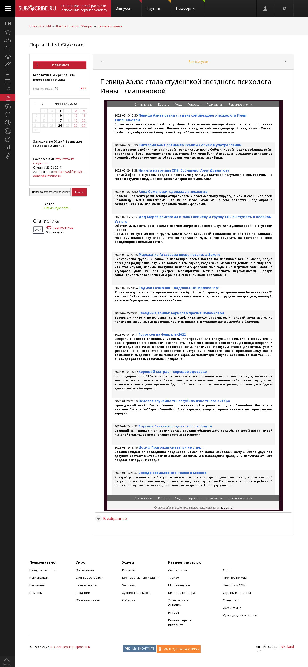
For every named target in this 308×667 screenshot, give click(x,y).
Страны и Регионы (237, 593)
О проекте (225, 507)
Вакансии (83, 593)
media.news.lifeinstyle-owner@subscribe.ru (58, 174)
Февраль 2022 (66, 104)
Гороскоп (195, 104)
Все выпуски (198, 61)
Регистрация (39, 577)
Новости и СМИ (40, 26)
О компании (85, 570)
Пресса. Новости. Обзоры (74, 26)
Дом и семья (232, 608)
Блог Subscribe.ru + (90, 577)
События (128, 600)
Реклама (128, 570)
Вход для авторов (42, 570)
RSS (83, 88)
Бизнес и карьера (181, 593)
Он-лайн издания (109, 26)
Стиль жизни (144, 104)
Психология (215, 104)
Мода (179, 104)
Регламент (37, 585)
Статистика (46, 221)
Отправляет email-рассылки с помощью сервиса (84, 8)
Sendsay (128, 585)
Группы (159, 5)
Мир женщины (179, 585)
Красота (164, 104)
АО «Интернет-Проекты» (70, 647)
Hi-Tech (173, 612)
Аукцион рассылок (136, 593)
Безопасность (86, 585)
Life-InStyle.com (56, 208)
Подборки (190, 5)
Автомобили (177, 570)
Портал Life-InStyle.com (56, 45)
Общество (230, 600)
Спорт (227, 570)
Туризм (173, 577)
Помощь (35, 593)
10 (60, 116)
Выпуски (128, 5)
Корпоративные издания (141, 577)
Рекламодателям (240, 104)
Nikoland (287, 646)
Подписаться (60, 65)
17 (60, 120)
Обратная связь (88, 600)
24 (60, 125)
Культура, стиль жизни (240, 615)
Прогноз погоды (235, 577)
